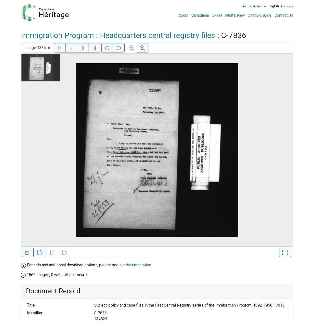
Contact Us (284, 15)
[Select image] (37, 47)
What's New (235, 15)
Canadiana (200, 15)
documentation (138, 265)
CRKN (217, 15)
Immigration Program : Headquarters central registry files (118, 35)
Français (287, 6)
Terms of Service (254, 6)
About (183, 15)
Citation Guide (260, 15)
